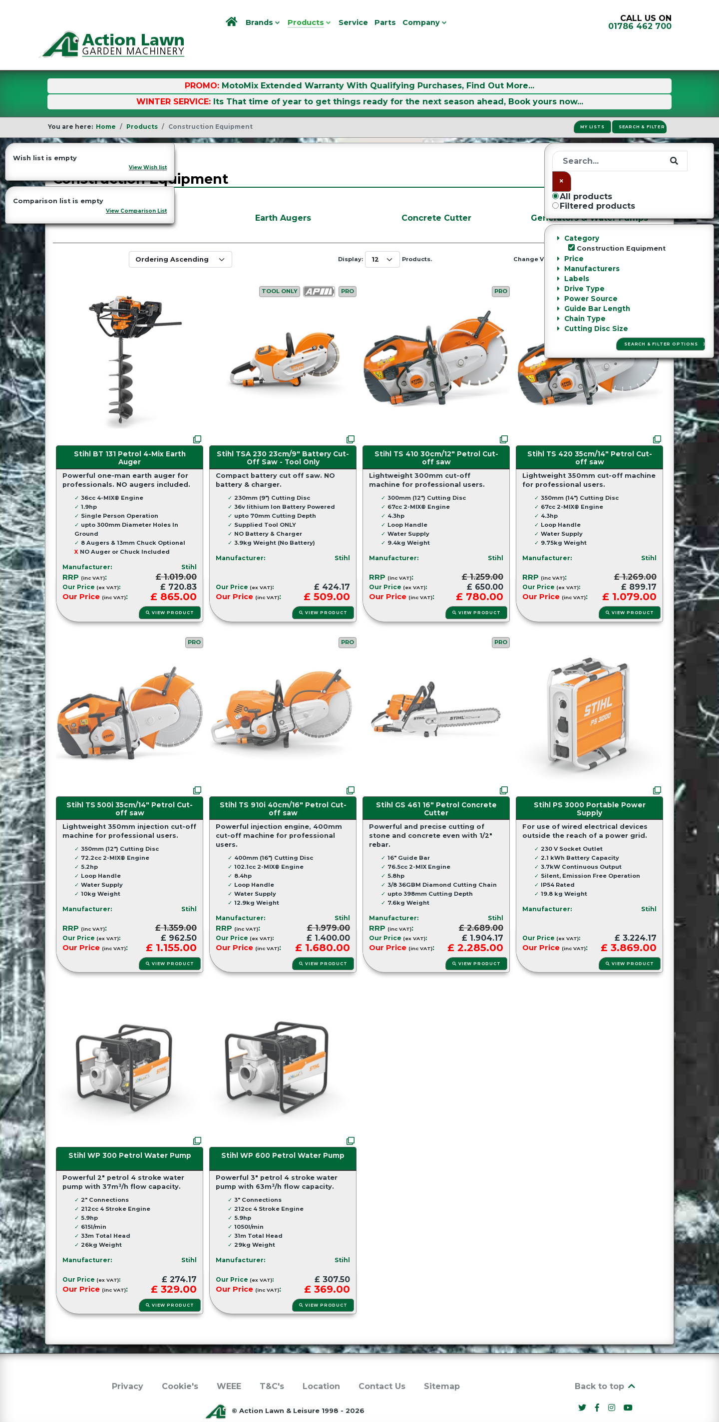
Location (321, 1364)
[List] (605, 237)
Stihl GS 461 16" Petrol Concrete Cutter (436, 786)
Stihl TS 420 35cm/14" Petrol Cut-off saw (589, 435)
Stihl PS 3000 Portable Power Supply (590, 786)
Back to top (606, 1364)
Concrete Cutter (436, 195)
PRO (347, 269)
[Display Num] (382, 237)
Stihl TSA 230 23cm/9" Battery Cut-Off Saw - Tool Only (283, 435)
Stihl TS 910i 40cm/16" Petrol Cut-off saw (283, 786)
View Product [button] (169, 590)
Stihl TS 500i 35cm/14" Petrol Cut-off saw (129, 786)
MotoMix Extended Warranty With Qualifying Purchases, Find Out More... (378, 63)
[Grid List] (586, 237)
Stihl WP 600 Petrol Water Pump (283, 1133)
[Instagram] (613, 1386)
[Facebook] (598, 1386)
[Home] (232, 22)
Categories (88, 134)
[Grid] (568, 237)
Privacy (127, 1364)
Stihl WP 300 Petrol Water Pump (129, 1133)
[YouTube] (628, 1386)
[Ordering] (180, 237)
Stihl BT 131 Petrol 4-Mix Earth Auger (130, 435)
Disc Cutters (129, 195)
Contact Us (382, 1364)
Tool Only (280, 269)
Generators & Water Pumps (589, 195)
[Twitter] (583, 1386)
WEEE (229, 1364)
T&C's (272, 1364)
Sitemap (442, 1364)
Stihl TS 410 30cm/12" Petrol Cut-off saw (436, 435)
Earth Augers (283, 195)
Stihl (189, 544)
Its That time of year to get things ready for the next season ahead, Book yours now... (398, 79)
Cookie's (180, 1364)
